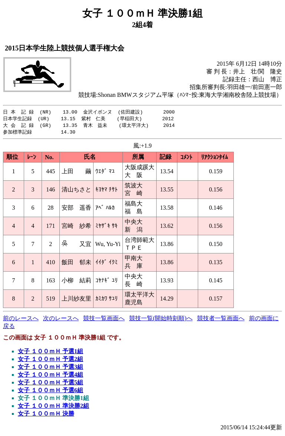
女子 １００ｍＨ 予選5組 (50, 384)
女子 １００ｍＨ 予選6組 (50, 392)
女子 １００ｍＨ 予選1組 (50, 353)
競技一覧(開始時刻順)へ (161, 320)
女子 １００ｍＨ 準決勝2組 (53, 407)
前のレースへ (21, 320)
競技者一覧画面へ (221, 320)
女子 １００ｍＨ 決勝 (46, 415)
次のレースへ (61, 320)
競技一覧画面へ (104, 320)
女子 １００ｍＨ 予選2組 (50, 360)
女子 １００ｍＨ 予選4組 (50, 376)
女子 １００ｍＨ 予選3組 (50, 368)
